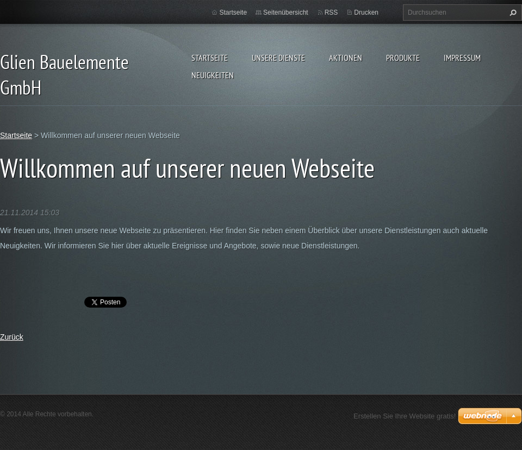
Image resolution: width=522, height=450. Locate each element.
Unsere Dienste (278, 57)
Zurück (11, 337)
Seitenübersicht (285, 12)
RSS (331, 12)
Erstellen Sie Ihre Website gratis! (404, 416)
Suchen (512, 12)
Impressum (462, 57)
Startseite (209, 57)
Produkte (403, 57)
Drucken (366, 12)
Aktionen (345, 57)
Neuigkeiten (212, 75)
